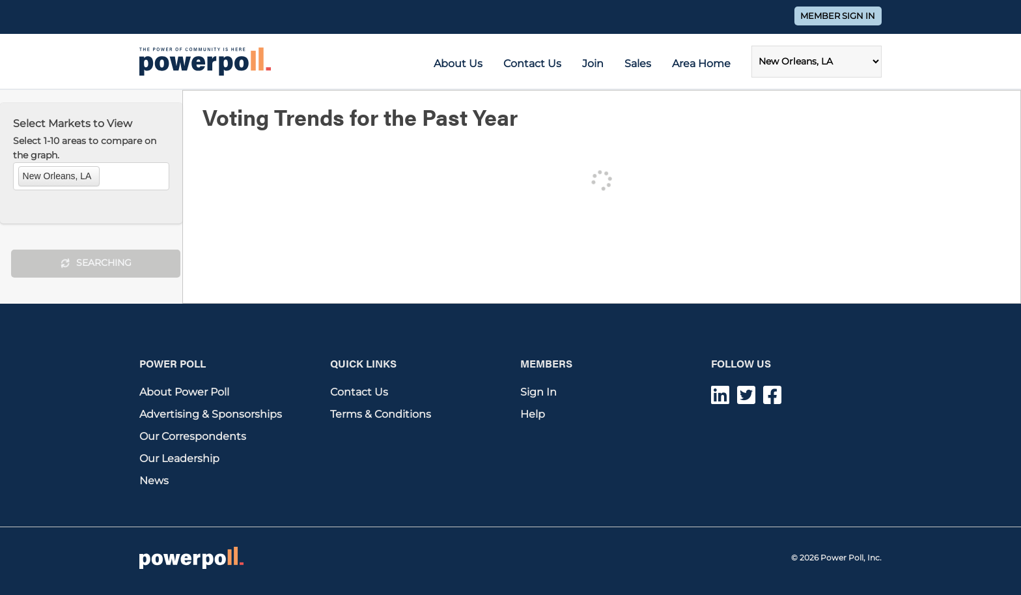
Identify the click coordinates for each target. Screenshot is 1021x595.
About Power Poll (184, 392)
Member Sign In (837, 16)
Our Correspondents (192, 436)
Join (593, 63)
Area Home (701, 63)
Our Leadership (179, 458)
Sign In (538, 392)
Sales (637, 63)
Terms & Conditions (380, 414)
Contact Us (532, 63)
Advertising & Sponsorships (210, 414)
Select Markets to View (72, 123)
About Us (458, 63)
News (154, 480)
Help (532, 414)
